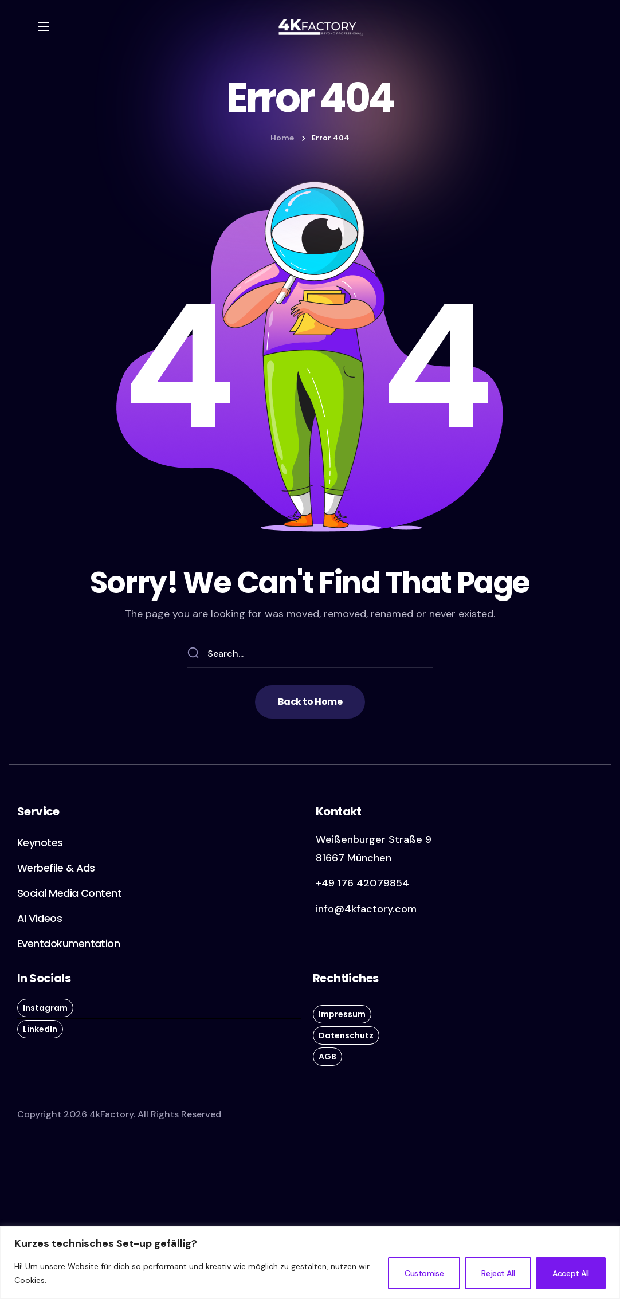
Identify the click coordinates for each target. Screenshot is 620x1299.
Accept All (570, 1273)
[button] (310, 702)
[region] (310, 1262)
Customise (424, 1273)
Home (282, 137)
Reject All (498, 1273)
